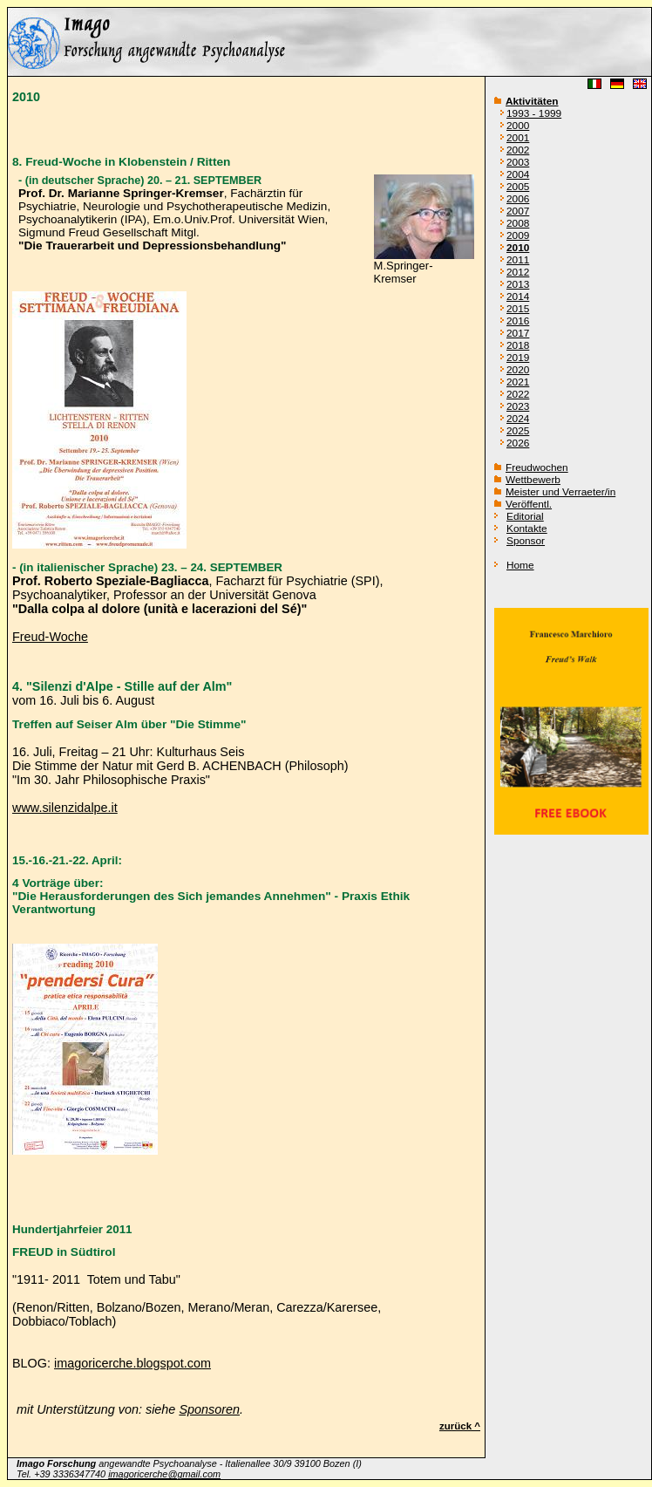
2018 (517, 345)
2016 (517, 321)
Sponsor (525, 541)
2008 (517, 223)
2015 (517, 309)
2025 (517, 431)
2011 (517, 260)
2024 (517, 419)
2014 (517, 296)
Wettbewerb (533, 480)
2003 (517, 162)
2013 (517, 284)
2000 (517, 125)
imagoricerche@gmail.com (164, 1474)
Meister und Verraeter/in (560, 492)
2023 (517, 406)
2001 (517, 138)
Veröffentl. (529, 504)
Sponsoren (209, 1409)
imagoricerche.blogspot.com (132, 1363)
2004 (517, 174)
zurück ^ (459, 1426)
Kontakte (526, 528)
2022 (517, 394)
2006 (517, 199)
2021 (517, 382)
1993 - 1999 (533, 113)
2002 (517, 150)
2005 (517, 187)
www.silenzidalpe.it (65, 808)
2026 (517, 443)
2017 (517, 333)
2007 (517, 211)
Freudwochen (537, 467)
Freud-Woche (50, 637)
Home (520, 565)
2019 (517, 357)
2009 (517, 235)
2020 (517, 370)
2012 (517, 272)
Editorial (525, 516)
